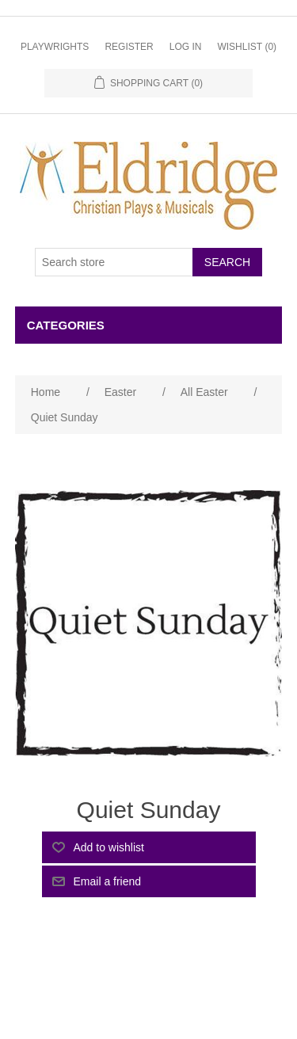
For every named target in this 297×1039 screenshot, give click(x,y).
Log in (185, 46)
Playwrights (55, 46)
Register (129, 46)
